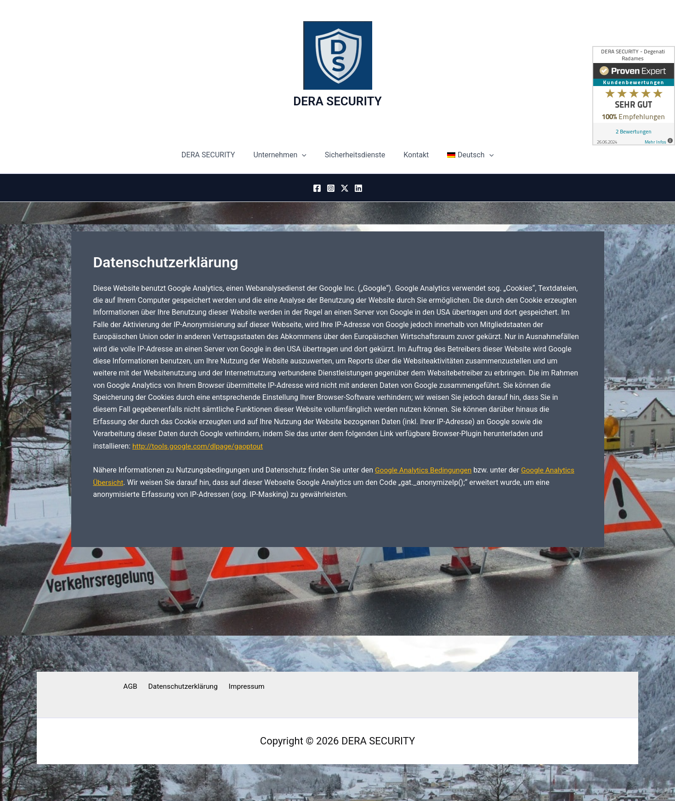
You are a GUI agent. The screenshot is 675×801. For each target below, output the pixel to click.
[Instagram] (331, 188)
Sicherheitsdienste (355, 154)
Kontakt (412, 154)
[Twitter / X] (344, 188)
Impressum (244, 686)
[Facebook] (317, 188)
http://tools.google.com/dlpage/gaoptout (199, 446)
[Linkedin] (358, 188)
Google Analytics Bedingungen (425, 470)
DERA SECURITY (337, 101)
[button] (305, 155)
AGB (132, 686)
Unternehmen (283, 155)
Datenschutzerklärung (182, 686)
